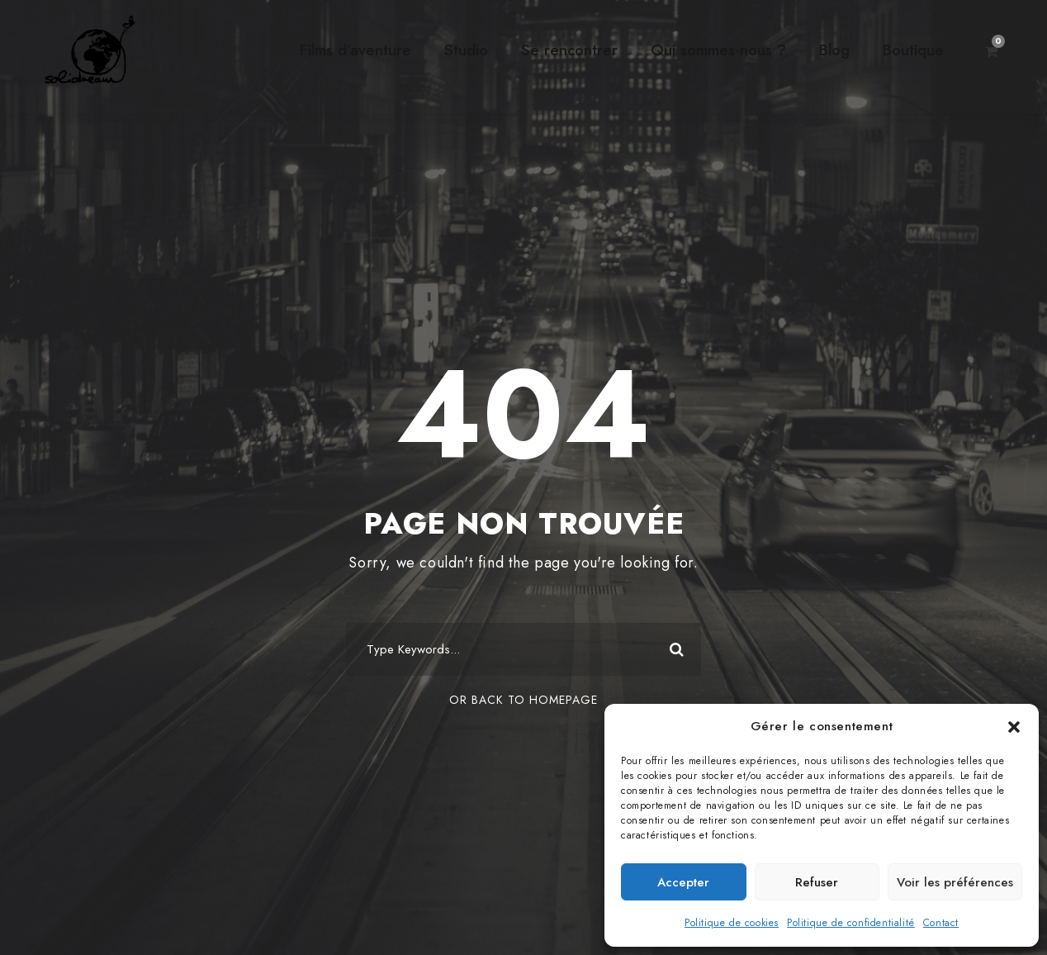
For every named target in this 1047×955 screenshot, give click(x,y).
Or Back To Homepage (523, 699)
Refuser (816, 882)
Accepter (683, 882)
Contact (941, 922)
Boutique (913, 50)
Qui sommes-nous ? (718, 50)
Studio (466, 50)
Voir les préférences (955, 882)
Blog (834, 50)
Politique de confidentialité (851, 922)
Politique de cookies (732, 922)
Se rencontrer (569, 50)
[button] (1014, 727)
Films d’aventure (355, 50)
